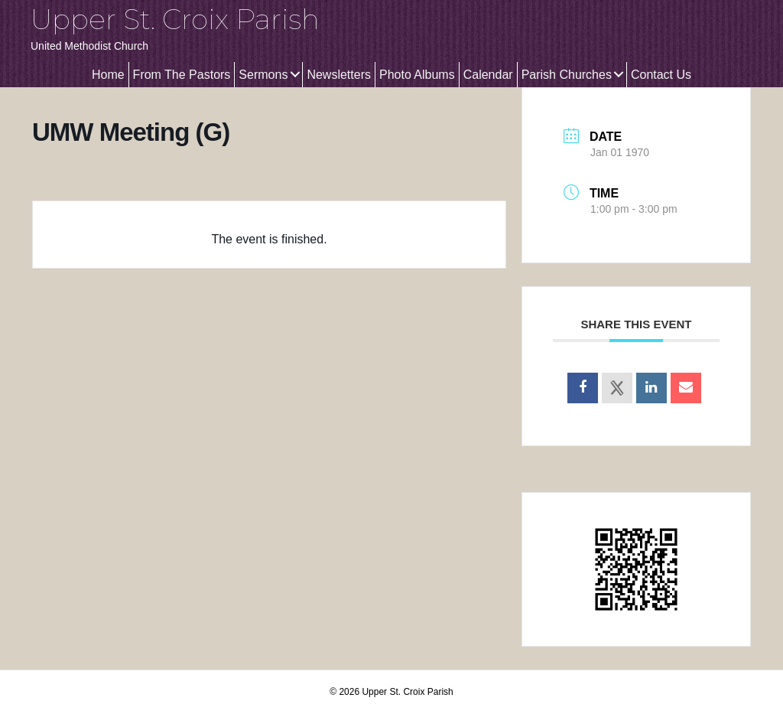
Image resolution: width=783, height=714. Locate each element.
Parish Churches (566, 74)
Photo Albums (417, 74)
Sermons (263, 74)
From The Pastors (182, 74)
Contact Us (661, 74)
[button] (295, 74)
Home (108, 74)
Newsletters (339, 74)
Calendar (488, 74)
